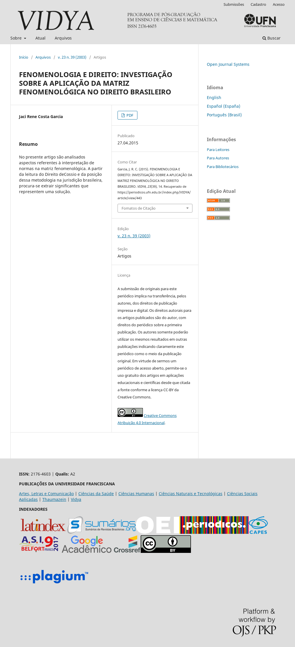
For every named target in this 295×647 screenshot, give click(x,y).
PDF (129, 115)
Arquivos (63, 38)
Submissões (234, 4)
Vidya (76, 499)
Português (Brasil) (224, 115)
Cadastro (258, 4)
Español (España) (223, 106)
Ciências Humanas (136, 493)
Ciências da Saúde (96, 493)
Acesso (279, 4)
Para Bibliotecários (223, 166)
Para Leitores (218, 149)
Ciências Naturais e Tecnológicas (190, 493)
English (214, 97)
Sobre (16, 38)
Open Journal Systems (228, 64)
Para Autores (218, 158)
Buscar (271, 38)
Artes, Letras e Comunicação (46, 493)
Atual (40, 38)
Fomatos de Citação (139, 208)
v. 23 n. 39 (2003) (72, 57)
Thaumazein (54, 499)
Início (23, 57)
